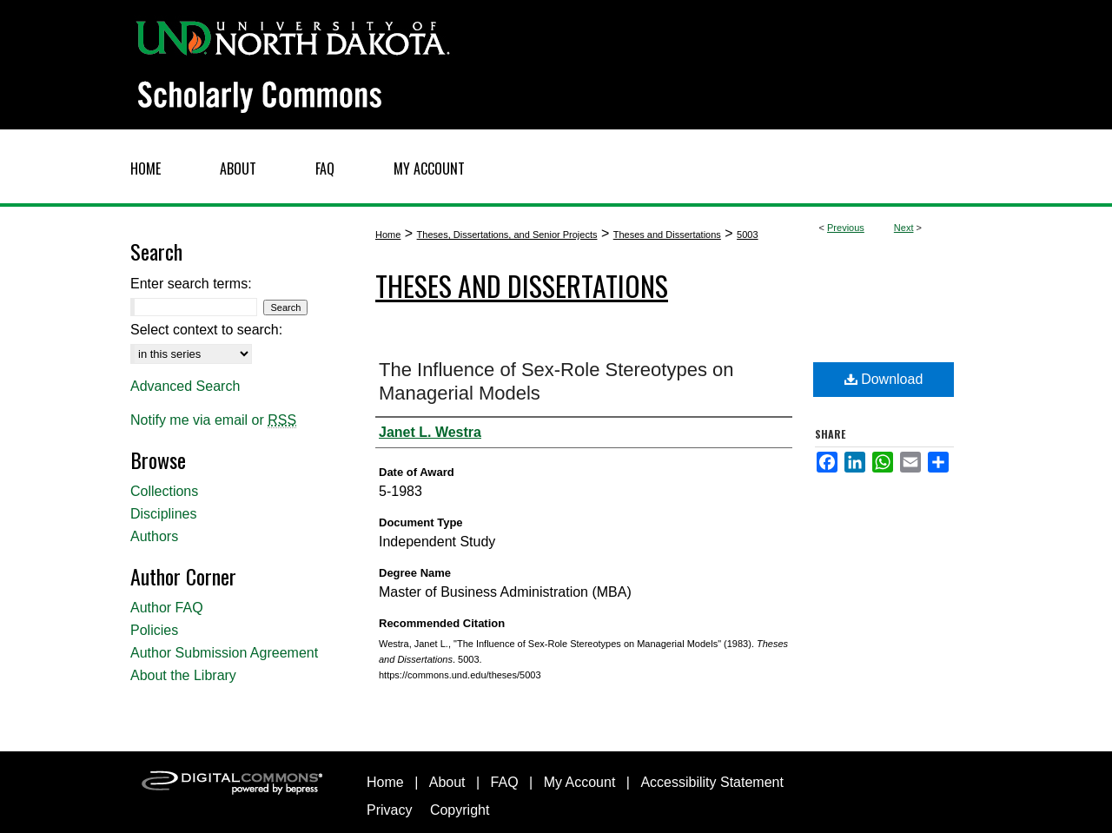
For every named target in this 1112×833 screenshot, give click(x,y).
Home (387, 234)
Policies (154, 630)
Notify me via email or (213, 420)
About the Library (183, 675)
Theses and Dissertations (667, 234)
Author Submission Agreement (224, 652)
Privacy (389, 810)
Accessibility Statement (712, 782)
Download (883, 379)
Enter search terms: (191, 283)
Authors (154, 536)
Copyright (459, 810)
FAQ (505, 782)
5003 (747, 234)
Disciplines (163, 513)
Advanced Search (185, 386)
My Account (580, 782)
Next (904, 227)
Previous (845, 227)
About (447, 782)
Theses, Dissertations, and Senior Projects (507, 234)
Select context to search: (206, 329)
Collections (164, 491)
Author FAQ (166, 607)
